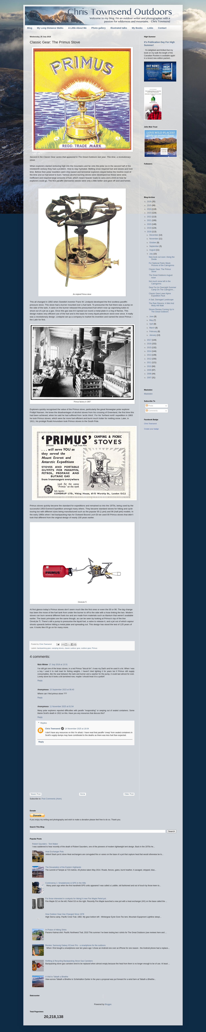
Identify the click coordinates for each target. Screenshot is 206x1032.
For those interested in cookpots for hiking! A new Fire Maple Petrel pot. (76, 898)
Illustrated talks (118, 28)
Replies (43, 723)
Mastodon (148, 394)
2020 (149, 224)
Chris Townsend (52, 729)
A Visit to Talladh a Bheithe (56, 977)
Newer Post (36, 794)
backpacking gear (44, 648)
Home (82, 794)
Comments (152, 411)
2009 (149, 370)
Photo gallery (98, 28)
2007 (149, 377)
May (151, 320)
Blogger (108, 1004)
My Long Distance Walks (50, 28)
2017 (149, 340)
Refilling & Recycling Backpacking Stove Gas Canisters (69, 961)
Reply (39, 680)
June (151, 316)
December (154, 235)
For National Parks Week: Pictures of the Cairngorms (161, 264)
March (152, 328)
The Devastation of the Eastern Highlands (63, 867)
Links (150, 28)
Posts (149, 406)
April (151, 324)
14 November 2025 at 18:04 (77, 729)
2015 (149, 347)
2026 (149, 201)
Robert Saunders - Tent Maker (45, 844)
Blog (29, 28)
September (154, 246)
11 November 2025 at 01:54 (62, 706)
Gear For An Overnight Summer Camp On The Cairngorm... (162, 288)
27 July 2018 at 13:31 (58, 664)
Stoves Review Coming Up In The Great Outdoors (161, 310)
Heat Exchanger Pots (54, 852)
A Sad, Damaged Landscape (161, 300)
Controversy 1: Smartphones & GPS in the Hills (65, 883)
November (154, 239)
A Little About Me (77, 28)
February (153, 331)
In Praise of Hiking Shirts (55, 930)
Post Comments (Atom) (52, 799)
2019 (149, 228)
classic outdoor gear (72, 648)
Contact (162, 28)
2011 (149, 362)
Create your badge (151, 429)
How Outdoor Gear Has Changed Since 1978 (64, 914)
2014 (149, 351)
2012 (149, 359)
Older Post (129, 794)
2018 (149, 232)
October (153, 242)
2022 (149, 217)
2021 (149, 220)
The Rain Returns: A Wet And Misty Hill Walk (161, 304)
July (151, 254)
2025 (149, 205)
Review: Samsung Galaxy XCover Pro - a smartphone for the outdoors (75, 945)
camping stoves (58, 648)
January (153, 335)
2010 (149, 366)
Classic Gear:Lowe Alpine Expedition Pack (160, 294)
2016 (149, 344)
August (152, 250)
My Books (137, 28)
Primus (94, 648)
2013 (149, 355)
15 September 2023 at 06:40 (62, 689)
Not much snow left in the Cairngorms (160, 282)
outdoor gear (86, 648)
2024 (149, 209)
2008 (149, 374)
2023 (149, 213)
